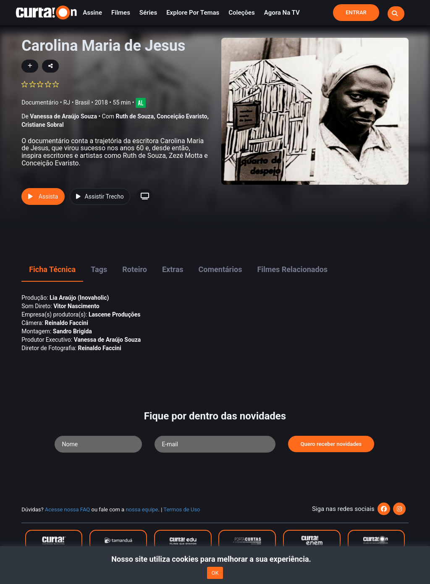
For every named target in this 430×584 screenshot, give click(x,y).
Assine (92, 12)
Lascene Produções (115, 314)
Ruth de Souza (134, 116)
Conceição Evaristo (182, 116)
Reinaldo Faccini (66, 322)
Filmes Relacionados (292, 269)
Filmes (120, 12)
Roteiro (134, 269)
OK (214, 573)
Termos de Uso (181, 509)
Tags (99, 269)
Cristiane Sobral (42, 124)
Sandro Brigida (72, 331)
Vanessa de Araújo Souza (63, 116)
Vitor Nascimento (76, 306)
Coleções (241, 12)
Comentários (220, 269)
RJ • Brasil (76, 102)
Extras (173, 269)
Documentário (39, 102)
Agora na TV (282, 12)
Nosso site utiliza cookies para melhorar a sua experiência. (214, 559)
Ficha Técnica (52, 269)
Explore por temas (192, 12)
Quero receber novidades (331, 444)
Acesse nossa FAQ (67, 509)
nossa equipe (142, 509)
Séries (148, 12)
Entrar (356, 12)
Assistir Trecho (100, 196)
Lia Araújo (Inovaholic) (79, 297)
